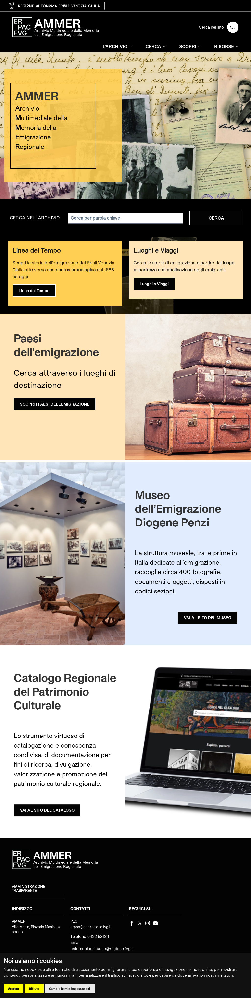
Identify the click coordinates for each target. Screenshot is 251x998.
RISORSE (226, 46)
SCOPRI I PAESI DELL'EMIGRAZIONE (54, 404)
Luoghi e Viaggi (154, 283)
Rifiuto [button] (34, 988)
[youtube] (155, 922)
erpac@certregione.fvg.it (90, 927)
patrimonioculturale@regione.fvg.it (102, 948)
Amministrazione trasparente (28, 889)
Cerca (216, 218)
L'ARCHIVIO (118, 46)
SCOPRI (190, 46)
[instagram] (148, 922)
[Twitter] (140, 922)
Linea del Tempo (34, 290)
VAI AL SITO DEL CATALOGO (47, 810)
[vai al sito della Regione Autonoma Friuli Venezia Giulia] (56, 6)
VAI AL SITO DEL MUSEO (207, 617)
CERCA (156, 46)
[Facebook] (132, 922)
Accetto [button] (13, 988)
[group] (125, 125)
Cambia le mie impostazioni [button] (69, 988)
